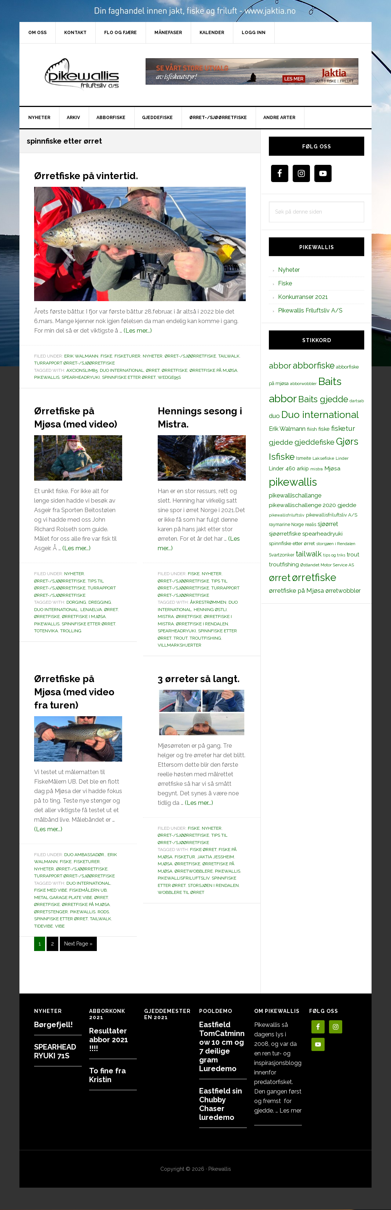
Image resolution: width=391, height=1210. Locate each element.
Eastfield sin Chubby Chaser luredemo (220, 1104)
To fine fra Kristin (107, 1075)
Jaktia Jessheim (215, 883)
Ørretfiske (189, 629)
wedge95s (169, 377)
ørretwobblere (194, 897)
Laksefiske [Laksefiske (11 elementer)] (323, 458)
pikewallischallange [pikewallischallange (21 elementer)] (295, 495)
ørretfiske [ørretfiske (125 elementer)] (314, 577)
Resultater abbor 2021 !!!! (108, 1039)
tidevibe (43, 952)
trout (180, 651)
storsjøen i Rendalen (213, 911)
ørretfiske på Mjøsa (213, 370)
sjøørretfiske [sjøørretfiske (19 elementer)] (285, 533)
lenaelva (91, 622)
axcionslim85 (82, 370)
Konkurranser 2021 (303, 296)
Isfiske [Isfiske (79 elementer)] (282, 456)
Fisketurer (127, 356)
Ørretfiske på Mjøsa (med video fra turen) (75, 710)
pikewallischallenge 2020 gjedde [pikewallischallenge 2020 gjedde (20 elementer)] (312, 505)
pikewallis (46, 377)
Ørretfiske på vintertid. (105, 174)
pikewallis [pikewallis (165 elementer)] (293, 482)
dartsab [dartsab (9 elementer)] (357, 401)
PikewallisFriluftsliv (81, 74)
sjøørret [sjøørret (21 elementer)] (328, 524)
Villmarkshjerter (179, 658)
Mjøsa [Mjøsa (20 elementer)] (332, 468)
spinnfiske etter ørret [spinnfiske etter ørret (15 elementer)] (292, 543)
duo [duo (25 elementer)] (274, 415)
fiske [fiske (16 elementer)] (324, 429)
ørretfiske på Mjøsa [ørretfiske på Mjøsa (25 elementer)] (296, 590)
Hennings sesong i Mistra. (188, 423)
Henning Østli (210, 622)
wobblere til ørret (181, 918)
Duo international (122, 370)
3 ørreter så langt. (194, 697)
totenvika (46, 644)
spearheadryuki (81, 377)
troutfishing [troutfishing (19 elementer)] (284, 564)
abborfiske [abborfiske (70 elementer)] (314, 365)
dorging (76, 615)
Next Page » (78, 971)
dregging (99, 615)
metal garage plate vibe (63, 923)
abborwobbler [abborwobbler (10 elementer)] (303, 383)
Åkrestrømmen (208, 615)
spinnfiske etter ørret (129, 377)
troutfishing (205, 651)
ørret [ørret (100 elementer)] (279, 577)
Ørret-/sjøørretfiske (190, 356)
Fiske (106, 356)
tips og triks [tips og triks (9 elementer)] (334, 555)
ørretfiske (174, 370)
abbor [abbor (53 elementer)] (280, 365)
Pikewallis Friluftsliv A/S (310, 310)
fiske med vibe (50, 916)
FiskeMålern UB (88, 916)
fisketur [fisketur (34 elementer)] (343, 428)
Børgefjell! (53, 1024)
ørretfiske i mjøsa (84, 629)
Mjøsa (165, 890)
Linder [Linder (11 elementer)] (342, 458)
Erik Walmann (81, 356)
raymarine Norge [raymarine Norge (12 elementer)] (286, 524)
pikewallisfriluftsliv (183, 904)
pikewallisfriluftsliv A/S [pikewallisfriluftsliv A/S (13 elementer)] (331, 515)
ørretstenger (51, 938)
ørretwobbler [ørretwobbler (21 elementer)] (343, 590)
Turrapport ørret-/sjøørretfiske (74, 363)
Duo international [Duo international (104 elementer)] (320, 414)
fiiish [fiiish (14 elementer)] (312, 429)
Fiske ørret (203, 875)
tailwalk (100, 945)
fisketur (185, 883)
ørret (153, 370)
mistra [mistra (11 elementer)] (316, 468)
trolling (70, 644)
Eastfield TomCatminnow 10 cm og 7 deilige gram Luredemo (222, 1046)
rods (103, 938)
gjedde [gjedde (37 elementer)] (281, 442)
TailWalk (229, 356)
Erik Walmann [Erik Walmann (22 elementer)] (287, 428)
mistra (166, 629)
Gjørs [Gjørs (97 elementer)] (347, 441)
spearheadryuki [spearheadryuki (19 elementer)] (322, 533)
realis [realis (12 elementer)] (310, 524)
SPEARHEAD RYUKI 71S (55, 1051)
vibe (60, 952)
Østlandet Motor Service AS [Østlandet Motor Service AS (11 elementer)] (327, 564)
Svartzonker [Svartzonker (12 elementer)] (281, 555)
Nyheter (152, 356)
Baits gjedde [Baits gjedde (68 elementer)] (323, 399)
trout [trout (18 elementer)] (353, 554)
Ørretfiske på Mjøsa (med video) (75, 423)
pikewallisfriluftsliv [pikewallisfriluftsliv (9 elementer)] (286, 515)
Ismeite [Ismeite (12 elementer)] (303, 458)
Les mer (290, 1110)
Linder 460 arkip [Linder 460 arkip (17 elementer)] (289, 468)
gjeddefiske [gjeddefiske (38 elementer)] (315, 442)
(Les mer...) (138, 330)
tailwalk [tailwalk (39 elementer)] (309, 554)
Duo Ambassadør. (84, 881)
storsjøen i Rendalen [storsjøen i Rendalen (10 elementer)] (335, 543)
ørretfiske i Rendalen (202, 637)
